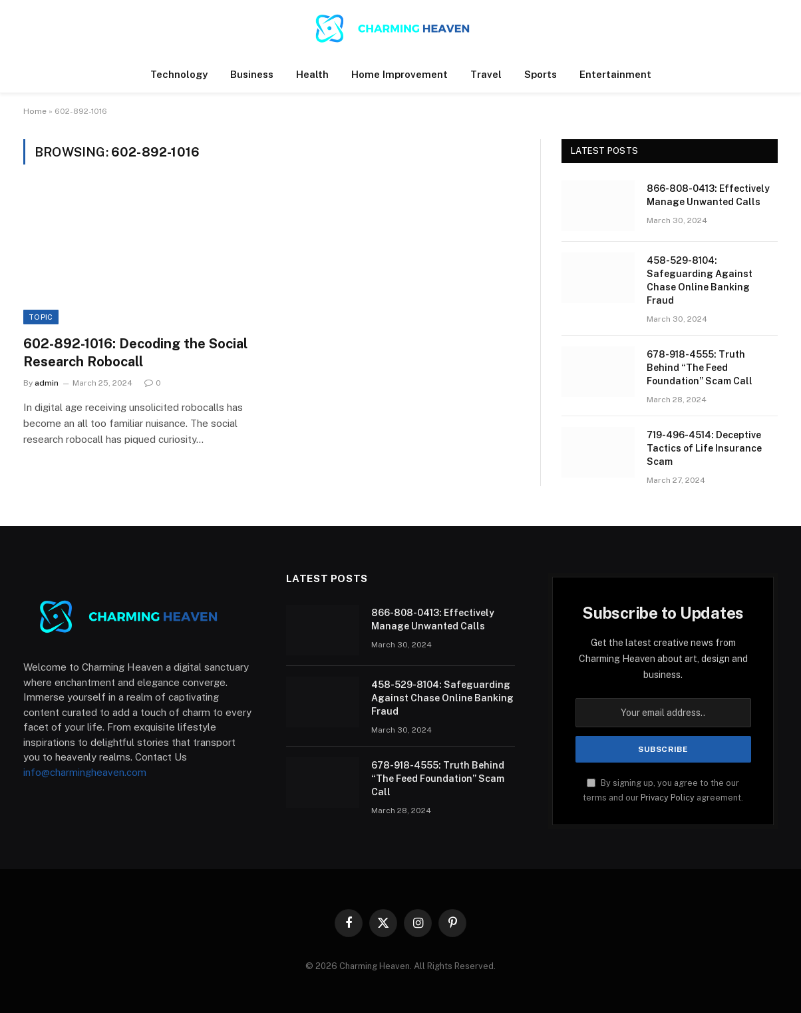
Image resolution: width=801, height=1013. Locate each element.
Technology (179, 74)
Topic (41, 317)
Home (35, 111)
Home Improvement (399, 74)
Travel (486, 74)
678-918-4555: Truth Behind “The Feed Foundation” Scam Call (699, 367)
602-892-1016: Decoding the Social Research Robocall (135, 353)
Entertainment (615, 74)
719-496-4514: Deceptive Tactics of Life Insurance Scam (704, 448)
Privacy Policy (668, 798)
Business (251, 74)
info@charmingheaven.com (84, 772)
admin (47, 383)
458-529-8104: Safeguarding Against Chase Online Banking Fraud (699, 280)
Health (312, 74)
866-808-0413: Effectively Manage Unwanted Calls (708, 195)
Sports (540, 74)
